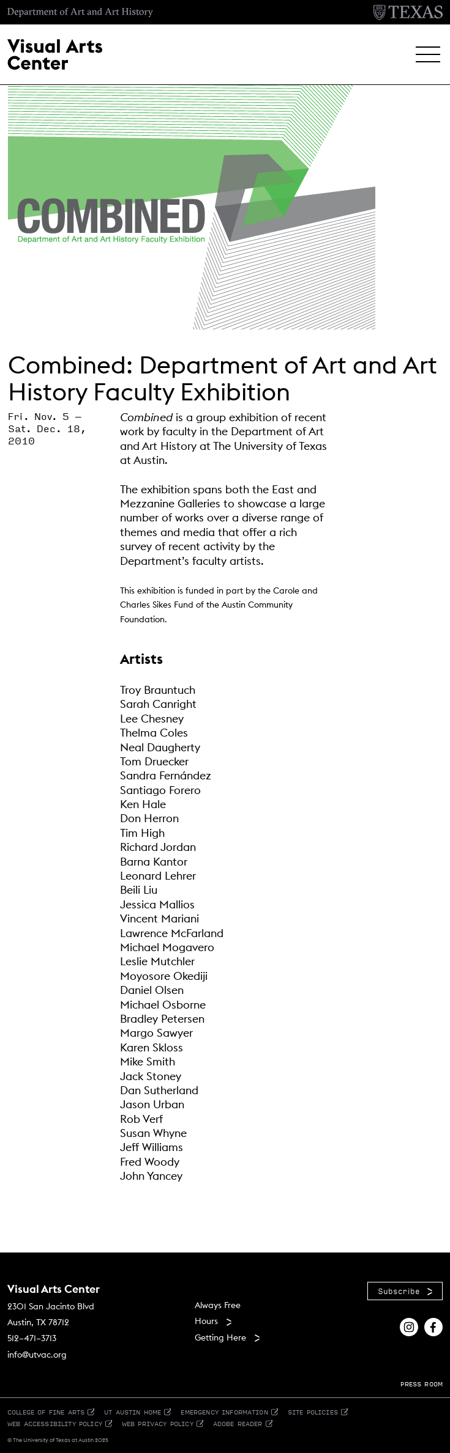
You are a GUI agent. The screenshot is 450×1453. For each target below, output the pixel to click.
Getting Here (220, 1337)
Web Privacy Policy (157, 1423)
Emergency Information (224, 1412)
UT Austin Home (132, 1412)
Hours (206, 1320)
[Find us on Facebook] (433, 1326)
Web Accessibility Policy (54, 1423)
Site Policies (313, 1412)
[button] (428, 54)
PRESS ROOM (421, 1383)
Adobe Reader (238, 1423)
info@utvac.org (37, 1354)
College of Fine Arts (45, 1412)
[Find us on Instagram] (409, 1326)
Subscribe (399, 1291)
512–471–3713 (31, 1338)
